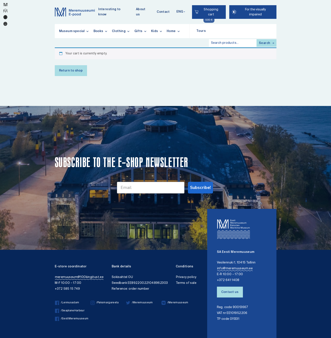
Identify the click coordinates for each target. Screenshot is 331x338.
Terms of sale (186, 283)
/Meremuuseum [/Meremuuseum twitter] (139, 303)
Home (173, 31)
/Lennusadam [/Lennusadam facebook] (67, 303)
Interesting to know (109, 12)
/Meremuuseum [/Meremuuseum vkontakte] (174, 303)
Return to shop (71, 71)
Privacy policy (186, 277)
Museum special (74, 31)
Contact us (230, 292)
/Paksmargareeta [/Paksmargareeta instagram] (104, 303)
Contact (163, 12)
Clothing (121, 31)
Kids (156, 31)
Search (266, 43)
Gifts (140, 31)
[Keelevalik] (181, 12)
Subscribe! (200, 187)
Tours (201, 31)
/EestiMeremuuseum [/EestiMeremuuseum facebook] (72, 319)
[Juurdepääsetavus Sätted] (252, 12)
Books (101, 31)
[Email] (150, 187)
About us (140, 12)
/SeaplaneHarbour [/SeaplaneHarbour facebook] (69, 311)
